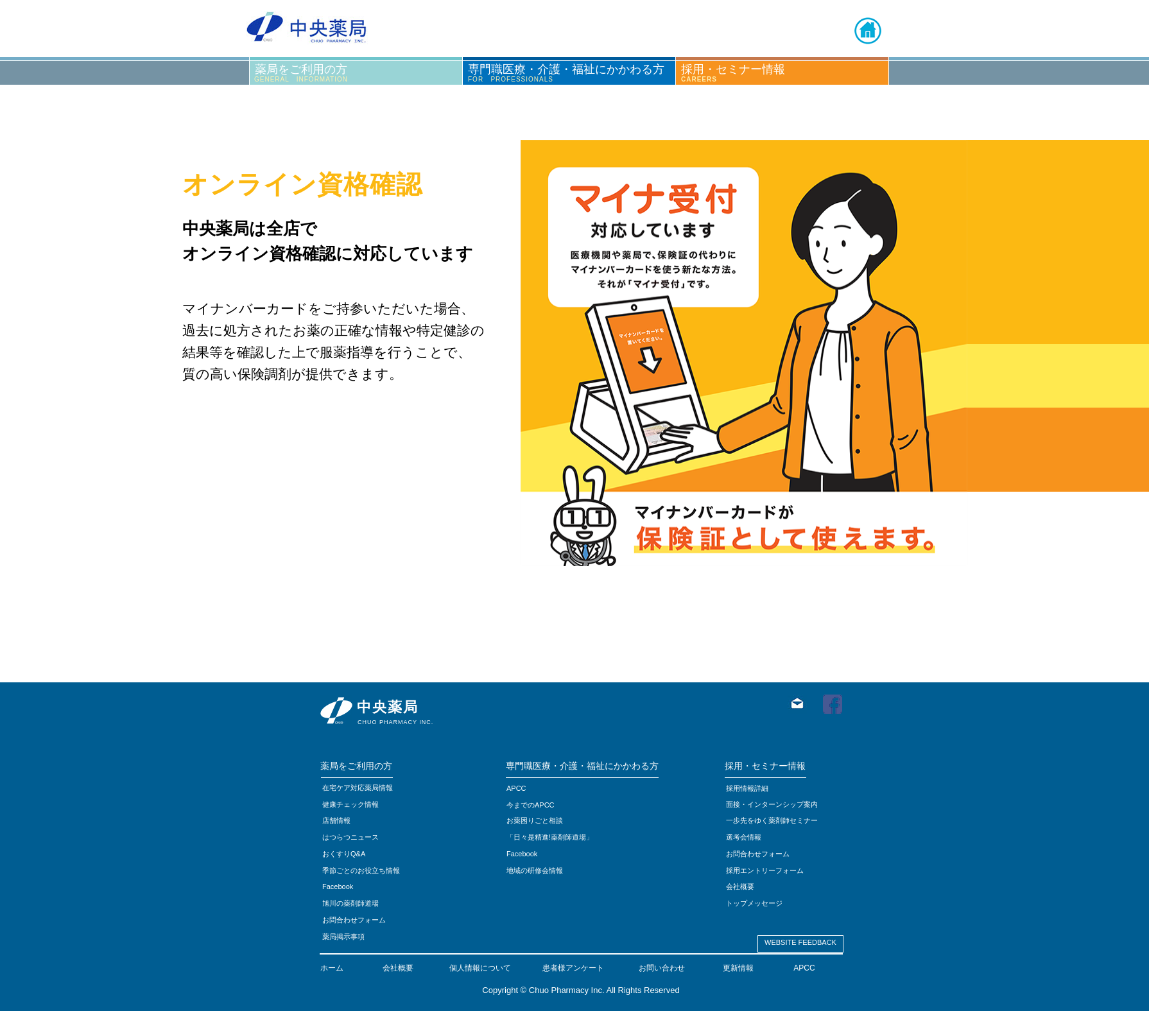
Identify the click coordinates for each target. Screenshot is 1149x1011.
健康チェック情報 (350, 804)
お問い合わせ (662, 967)
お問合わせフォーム (354, 920)
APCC (804, 967)
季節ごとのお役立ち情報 (361, 870)
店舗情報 (336, 820)
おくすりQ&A (343, 854)
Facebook (521, 854)
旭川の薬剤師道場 (350, 903)
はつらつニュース (350, 837)
